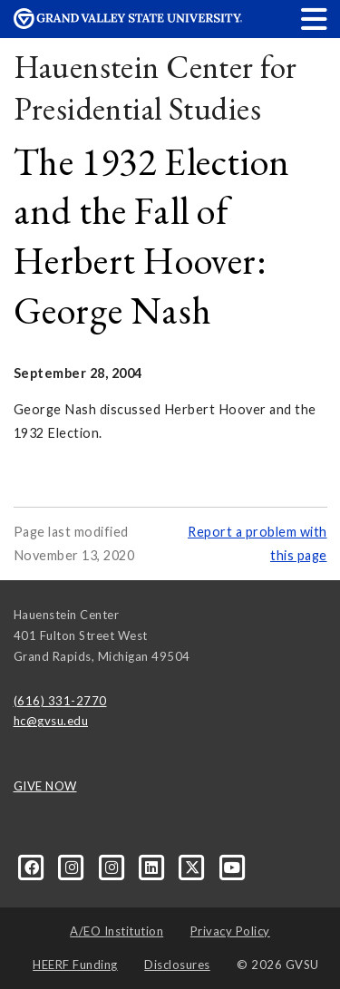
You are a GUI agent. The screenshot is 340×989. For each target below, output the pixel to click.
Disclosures (177, 964)
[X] (194, 866)
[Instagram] (73, 866)
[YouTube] (232, 866)
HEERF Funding (75, 964)
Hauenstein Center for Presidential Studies (155, 87)
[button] (314, 18)
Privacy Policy (230, 931)
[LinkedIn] (153, 866)
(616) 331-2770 (60, 700)
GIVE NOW (45, 786)
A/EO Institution (116, 931)
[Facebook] (33, 866)
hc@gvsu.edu (51, 720)
